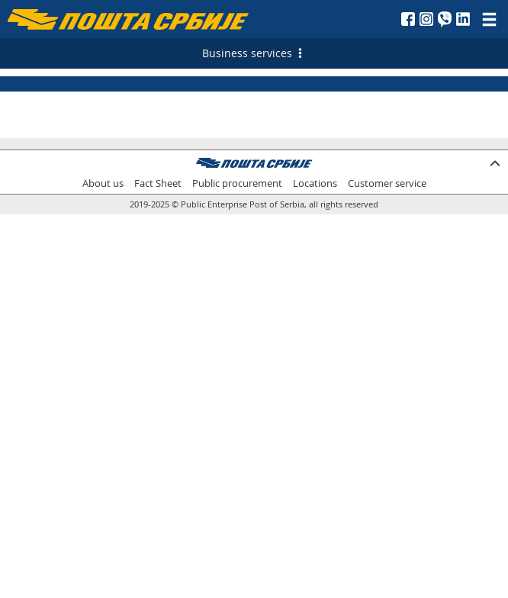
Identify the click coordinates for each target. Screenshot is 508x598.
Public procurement (237, 183)
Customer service (387, 183)
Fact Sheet (158, 183)
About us (103, 183)
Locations (315, 183)
